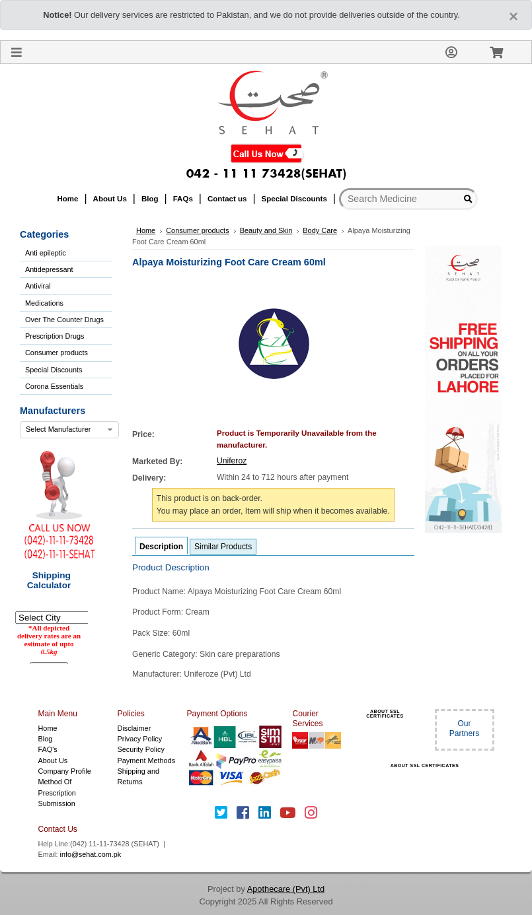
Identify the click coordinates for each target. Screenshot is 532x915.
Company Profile (64, 771)
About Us (53, 760)
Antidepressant (49, 269)
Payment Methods (147, 760)
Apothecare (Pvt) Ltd (285, 889)
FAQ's (47, 749)
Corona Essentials (54, 386)
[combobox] (69, 429)
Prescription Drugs (54, 336)
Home (47, 728)
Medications (44, 303)
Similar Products (223, 546)
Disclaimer (134, 728)
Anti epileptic (45, 253)
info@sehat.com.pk (91, 854)
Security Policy (141, 749)
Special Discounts (53, 370)
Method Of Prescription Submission (57, 792)
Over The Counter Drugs (64, 319)
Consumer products (56, 352)
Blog (45, 739)
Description (161, 546)
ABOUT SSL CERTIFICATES (384, 713)
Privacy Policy (140, 739)
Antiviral (38, 286)
